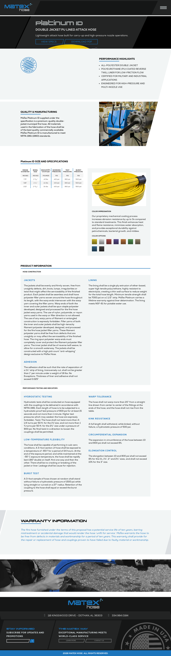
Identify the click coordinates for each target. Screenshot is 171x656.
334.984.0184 (120, 615)
